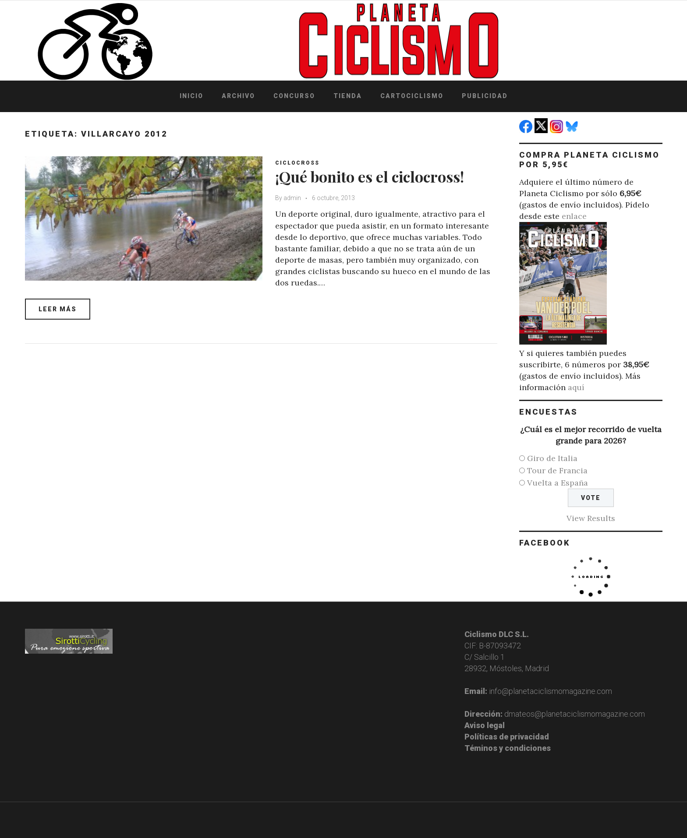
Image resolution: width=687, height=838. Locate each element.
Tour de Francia (557, 470)
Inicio (191, 95)
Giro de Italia (552, 458)
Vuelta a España (557, 483)
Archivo (238, 95)
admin (292, 197)
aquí (576, 387)
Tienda (347, 95)
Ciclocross (298, 163)
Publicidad (485, 95)
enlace (574, 216)
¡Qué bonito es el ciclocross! (370, 176)
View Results (591, 518)
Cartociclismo (411, 95)
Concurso (294, 95)
